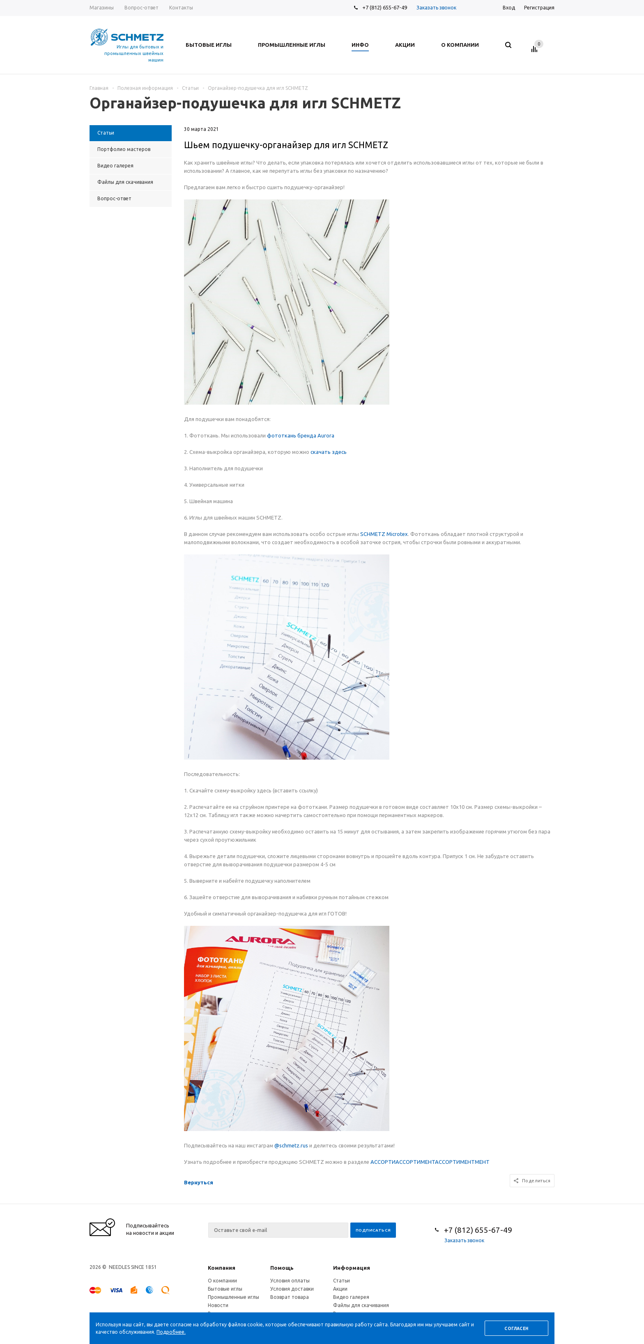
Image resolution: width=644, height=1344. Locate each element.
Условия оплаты (290, 1280)
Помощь (282, 1268)
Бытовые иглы (225, 1288)
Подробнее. (171, 1332)
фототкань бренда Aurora (300, 435)
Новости (218, 1305)
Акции (340, 1288)
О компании (222, 1280)
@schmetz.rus (291, 1145)
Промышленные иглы (233, 1297)
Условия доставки (292, 1288)
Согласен (516, 1328)
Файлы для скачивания (361, 1305)
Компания (221, 1268)
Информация (351, 1268)
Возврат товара (289, 1297)
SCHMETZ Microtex (384, 534)
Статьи (341, 1280)
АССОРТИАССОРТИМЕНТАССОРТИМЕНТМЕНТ (430, 1162)
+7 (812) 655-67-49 (384, 7)
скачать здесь (328, 452)
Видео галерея (351, 1297)
